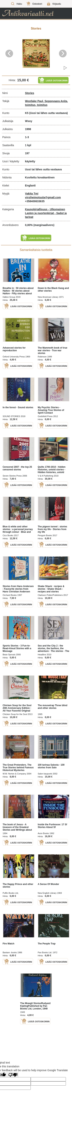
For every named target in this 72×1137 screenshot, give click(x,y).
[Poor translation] (13, 1074)
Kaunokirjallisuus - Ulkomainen (45, 209)
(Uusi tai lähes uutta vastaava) (48, 113)
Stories (29, 93)
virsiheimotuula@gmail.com (43, 197)
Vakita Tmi (31, 193)
